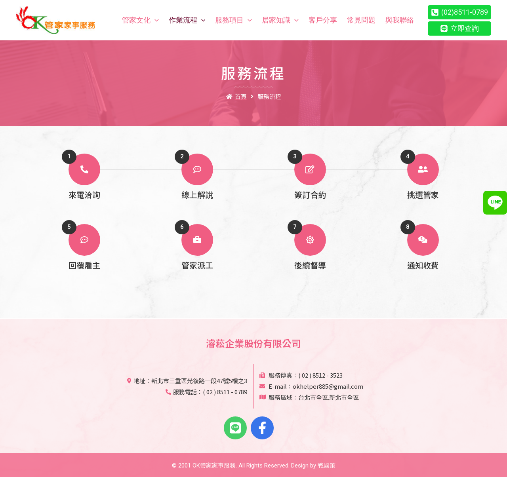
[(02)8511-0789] (459, 12)
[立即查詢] (459, 28)
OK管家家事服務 (214, 465)
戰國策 (326, 465)
